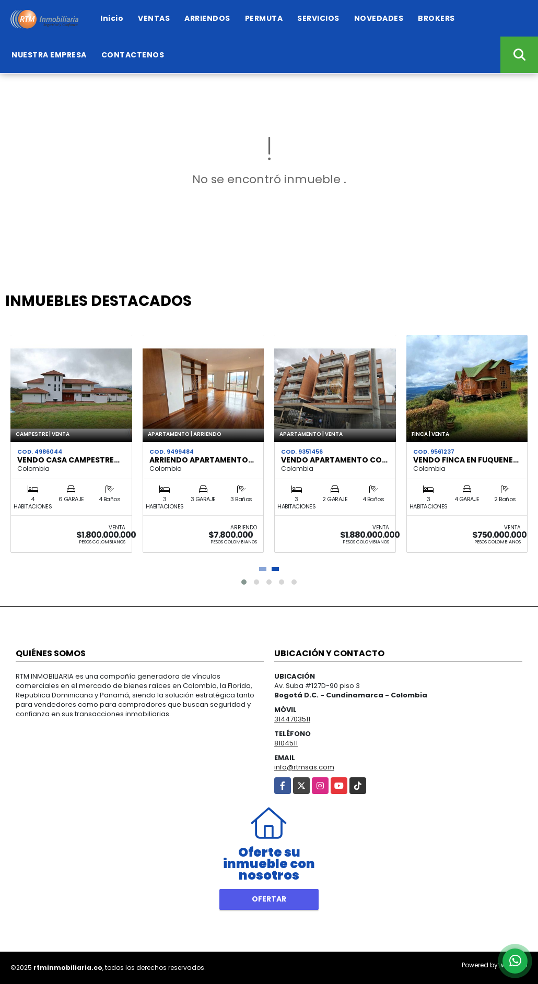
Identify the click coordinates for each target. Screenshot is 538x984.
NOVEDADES (379, 18)
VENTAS (154, 18)
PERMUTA (264, 18)
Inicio (111, 18)
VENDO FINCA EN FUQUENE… (466, 460)
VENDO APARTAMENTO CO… (334, 460)
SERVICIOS (318, 18)
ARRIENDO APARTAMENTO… (201, 460)
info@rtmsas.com (304, 767)
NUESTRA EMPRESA (49, 55)
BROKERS (436, 18)
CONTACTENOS (133, 55)
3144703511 (292, 719)
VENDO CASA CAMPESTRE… (68, 460)
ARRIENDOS (207, 18)
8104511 (286, 743)
